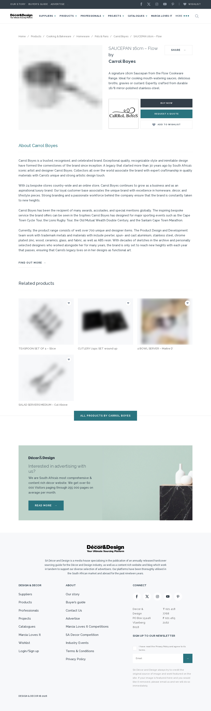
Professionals (90, 16)
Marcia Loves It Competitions (87, 627)
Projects (114, 16)
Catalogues (136, 16)
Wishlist (190, 4)
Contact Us (74, 610)
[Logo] (21, 16)
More (182, 15)
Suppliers (46, 16)
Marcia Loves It (161, 16)
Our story (18, 4)
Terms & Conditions (80, 651)
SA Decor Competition (82, 635)
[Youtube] (166, 4)
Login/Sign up (29, 651)
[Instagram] (157, 4)
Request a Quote (167, 114)
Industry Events (77, 643)
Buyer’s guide (75, 602)
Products (67, 16)
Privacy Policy (76, 659)
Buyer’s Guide (38, 4)
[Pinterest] (174, 4)
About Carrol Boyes (38, 145)
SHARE (178, 50)
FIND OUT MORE (30, 262)
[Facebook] (142, 4)
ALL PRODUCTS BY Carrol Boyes (105, 415)
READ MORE (46, 505)
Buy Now (167, 103)
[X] (149, 4)
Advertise (58, 4)
